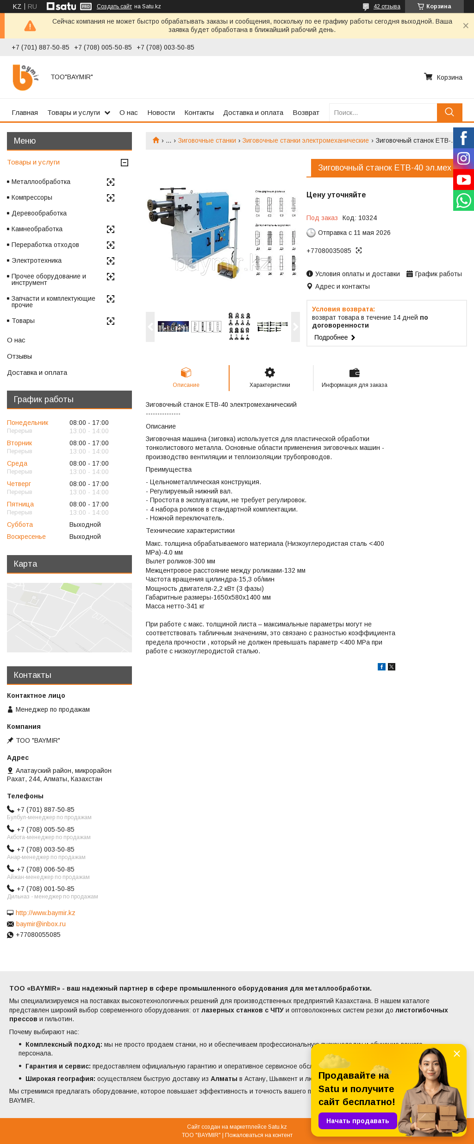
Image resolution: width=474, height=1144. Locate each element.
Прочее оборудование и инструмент (49, 279)
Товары (23, 320)
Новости (161, 112)
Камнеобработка (37, 229)
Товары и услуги (73, 112)
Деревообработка (39, 213)
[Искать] (449, 112)
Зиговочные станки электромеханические (306, 140)
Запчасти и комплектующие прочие (53, 302)
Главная (25, 112)
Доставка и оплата (253, 112)
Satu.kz (277, 1127)
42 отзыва (387, 6)
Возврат (306, 112)
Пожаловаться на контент (259, 1135)
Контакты (199, 112)
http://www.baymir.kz (45, 912)
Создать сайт (114, 6)
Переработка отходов (45, 244)
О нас (128, 112)
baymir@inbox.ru (41, 924)
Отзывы (19, 356)
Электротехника (37, 260)
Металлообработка (41, 181)
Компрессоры (32, 197)
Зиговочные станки (207, 140)
